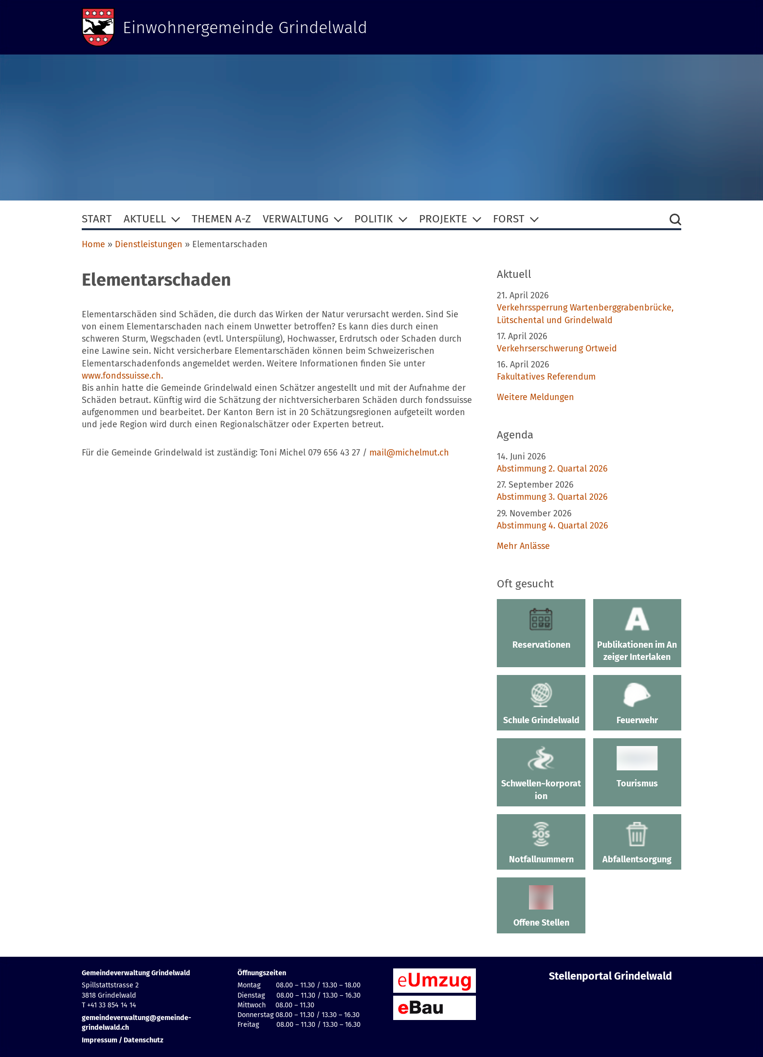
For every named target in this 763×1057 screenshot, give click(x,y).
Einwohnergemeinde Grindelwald (251, 27)
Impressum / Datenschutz (123, 1040)
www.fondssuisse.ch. (122, 375)
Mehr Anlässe (523, 546)
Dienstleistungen (148, 244)
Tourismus (637, 767)
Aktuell (145, 218)
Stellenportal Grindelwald (610, 976)
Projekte (443, 218)
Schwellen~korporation (541, 773)
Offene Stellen (541, 906)
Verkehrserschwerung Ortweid (557, 348)
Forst (509, 218)
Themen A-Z (221, 218)
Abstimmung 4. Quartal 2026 (552, 525)
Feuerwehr (637, 704)
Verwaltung (295, 218)
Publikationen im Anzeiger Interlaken (637, 634)
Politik (373, 218)
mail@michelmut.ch (409, 452)
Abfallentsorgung (637, 843)
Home (93, 244)
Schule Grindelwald (541, 704)
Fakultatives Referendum (546, 376)
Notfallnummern (541, 843)
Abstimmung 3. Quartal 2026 (552, 497)
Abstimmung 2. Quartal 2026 (552, 468)
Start (97, 218)
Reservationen (541, 628)
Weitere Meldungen (535, 397)
